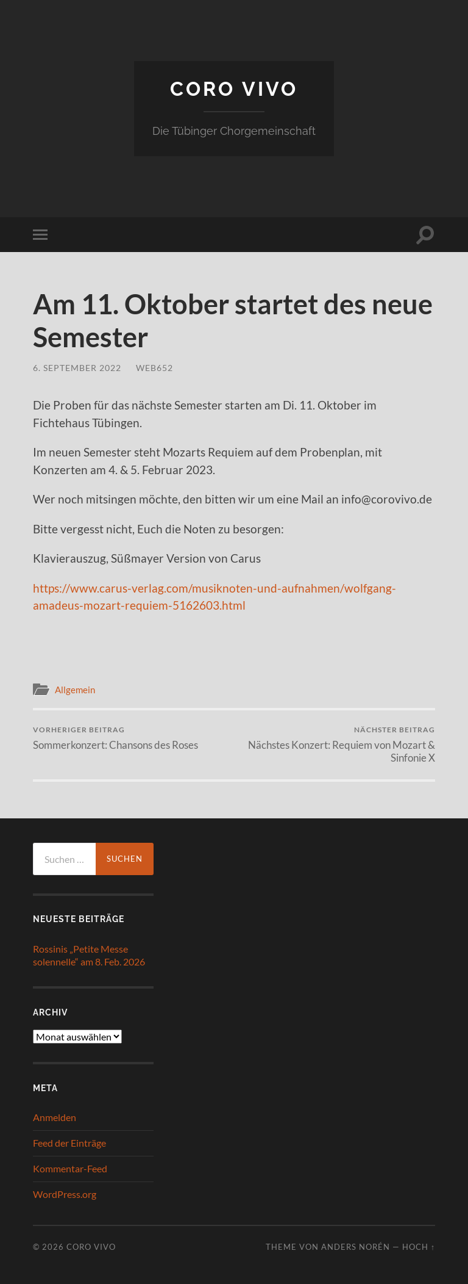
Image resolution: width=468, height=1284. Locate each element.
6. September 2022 (77, 367)
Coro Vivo (234, 89)
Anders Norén (355, 1247)
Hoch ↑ (418, 1247)
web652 (154, 367)
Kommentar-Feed (70, 1168)
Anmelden (54, 1117)
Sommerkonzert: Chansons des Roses (115, 738)
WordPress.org (64, 1194)
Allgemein (75, 689)
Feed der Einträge (69, 1143)
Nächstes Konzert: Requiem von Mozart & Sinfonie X (337, 744)
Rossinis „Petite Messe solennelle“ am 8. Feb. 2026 (89, 955)
